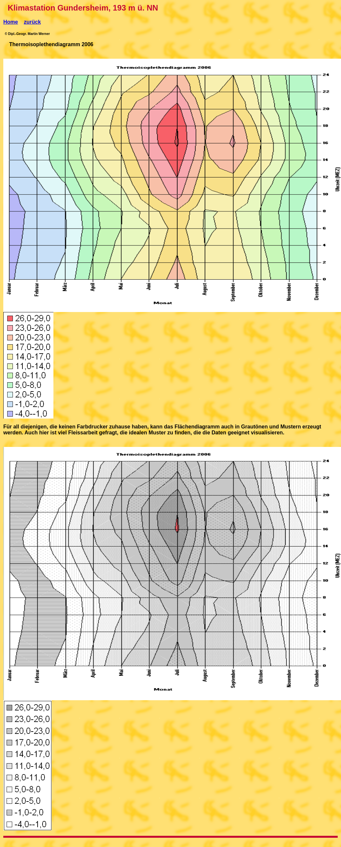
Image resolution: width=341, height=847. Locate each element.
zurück (32, 22)
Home (10, 22)
